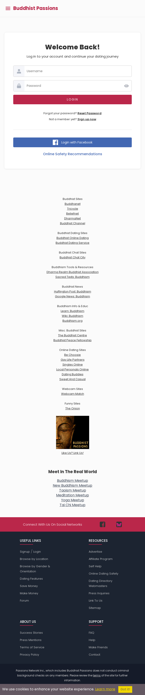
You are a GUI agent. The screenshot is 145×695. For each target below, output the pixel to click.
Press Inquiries (99, 593)
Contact (94, 654)
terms (97, 675)
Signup (25, 552)
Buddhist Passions (35, 8)
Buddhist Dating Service (72, 243)
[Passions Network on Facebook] (102, 524)
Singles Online (72, 364)
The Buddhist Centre (72, 335)
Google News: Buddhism (72, 296)
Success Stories (31, 633)
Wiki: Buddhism (72, 316)
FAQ (91, 633)
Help (92, 640)
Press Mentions (30, 640)
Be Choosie (72, 355)
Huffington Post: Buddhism (72, 291)
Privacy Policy (29, 654)
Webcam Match (72, 394)
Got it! (125, 689)
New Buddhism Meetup (72, 485)
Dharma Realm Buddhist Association (73, 272)
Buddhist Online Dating (72, 238)
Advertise (95, 552)
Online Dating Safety (103, 573)
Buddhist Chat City (72, 257)
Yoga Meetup (72, 500)
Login (37, 552)
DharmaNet (72, 218)
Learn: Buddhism (72, 311)
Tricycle (72, 209)
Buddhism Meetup (72, 480)
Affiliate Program (101, 559)
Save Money (29, 586)
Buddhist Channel (72, 223)
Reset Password (89, 113)
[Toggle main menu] (8, 8)
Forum (24, 600)
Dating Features (31, 579)
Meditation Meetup (72, 495)
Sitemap (95, 608)
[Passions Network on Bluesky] (119, 524)
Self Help (95, 566)
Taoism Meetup (72, 490)
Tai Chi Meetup (72, 504)
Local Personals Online (72, 369)
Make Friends (98, 647)
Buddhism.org (72, 321)
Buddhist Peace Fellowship (72, 340)
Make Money (29, 593)
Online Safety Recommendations (72, 154)
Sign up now (86, 119)
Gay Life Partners (73, 360)
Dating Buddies (72, 374)
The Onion (72, 408)
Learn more (105, 689)
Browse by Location (34, 559)
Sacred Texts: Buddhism (72, 277)
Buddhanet (73, 204)
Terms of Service (32, 647)
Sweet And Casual (72, 379)
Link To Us (95, 600)
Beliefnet (72, 213)
